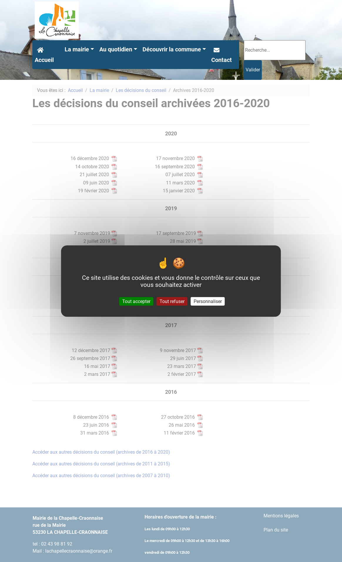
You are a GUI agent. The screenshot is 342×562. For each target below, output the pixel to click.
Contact (221, 54)
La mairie (77, 49)
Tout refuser (172, 301)
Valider (253, 70)
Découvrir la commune (171, 49)
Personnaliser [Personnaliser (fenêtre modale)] (208, 301)
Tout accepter (136, 301)
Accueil (44, 54)
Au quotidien (115, 49)
